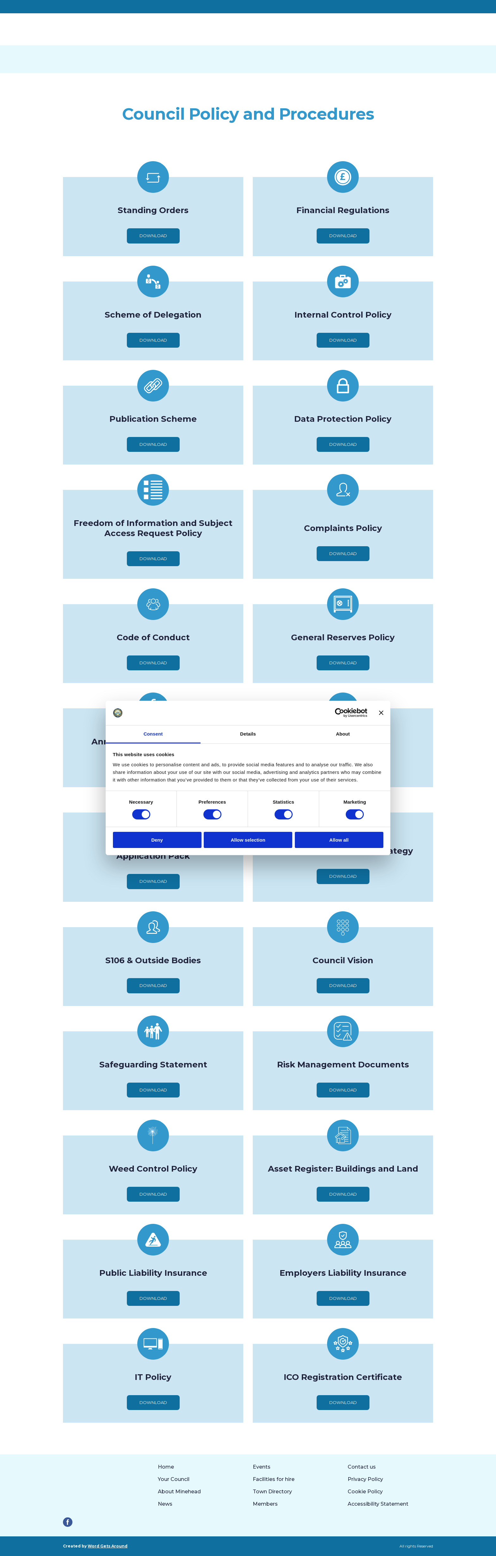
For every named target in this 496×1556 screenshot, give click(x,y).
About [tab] (343, 734)
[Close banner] (381, 713)
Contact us (362, 1467)
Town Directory (272, 1492)
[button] (153, 235)
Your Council (173, 1479)
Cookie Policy (365, 1492)
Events (261, 1467)
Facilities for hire (273, 1479)
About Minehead (179, 1492)
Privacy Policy (365, 1479)
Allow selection (248, 840)
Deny (157, 840)
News (165, 1504)
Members (265, 1504)
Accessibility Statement (378, 1504)
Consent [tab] (153, 734)
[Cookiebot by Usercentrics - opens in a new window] (339, 713)
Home (166, 1467)
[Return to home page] (108, 29)
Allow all (339, 840)
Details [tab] (248, 734)
